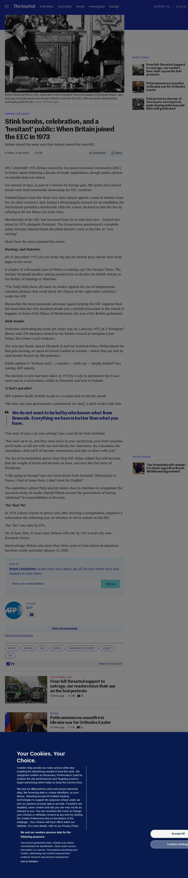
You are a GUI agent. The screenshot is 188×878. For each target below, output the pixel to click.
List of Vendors (29, 861)
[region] (94, 805)
